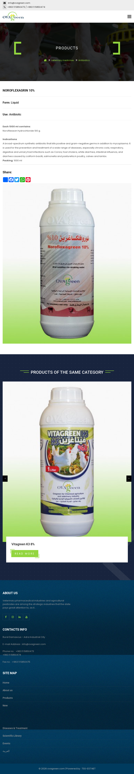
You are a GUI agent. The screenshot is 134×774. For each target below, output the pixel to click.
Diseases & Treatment (15, 728)
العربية (6, 751)
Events (6, 743)
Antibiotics (84, 60)
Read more (25, 553)
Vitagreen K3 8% (23, 544)
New (5, 705)
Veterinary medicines (63, 60)
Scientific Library (12, 735)
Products (8, 697)
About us (8, 690)
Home (6, 682)
